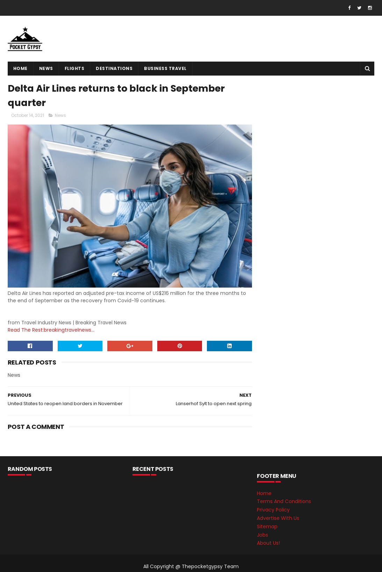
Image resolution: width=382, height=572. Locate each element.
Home (20, 68)
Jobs (262, 534)
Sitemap (267, 526)
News (46, 68)
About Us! (268, 542)
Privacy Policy (273, 509)
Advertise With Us (278, 518)
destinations (114, 68)
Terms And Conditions (284, 501)
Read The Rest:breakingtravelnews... (51, 329)
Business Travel (165, 68)
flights (75, 68)
